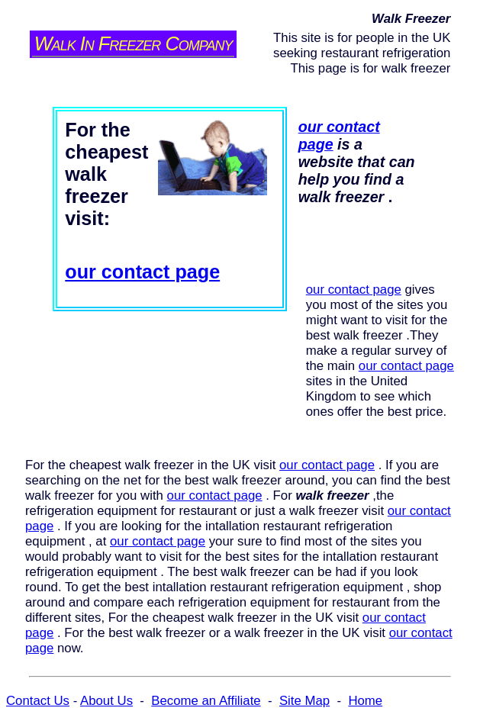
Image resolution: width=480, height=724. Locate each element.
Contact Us (37, 700)
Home (365, 700)
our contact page (142, 271)
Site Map (304, 700)
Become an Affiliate (205, 700)
